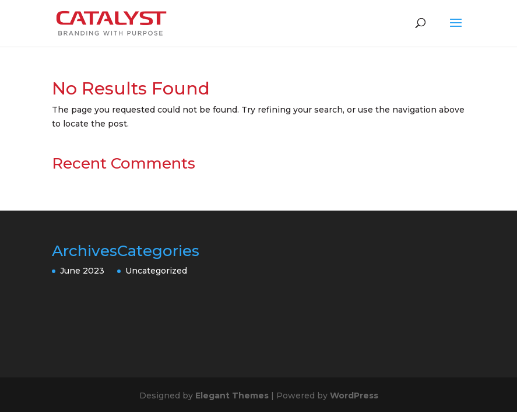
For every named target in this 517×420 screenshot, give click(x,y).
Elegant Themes (232, 395)
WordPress (354, 395)
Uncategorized (156, 270)
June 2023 (82, 270)
